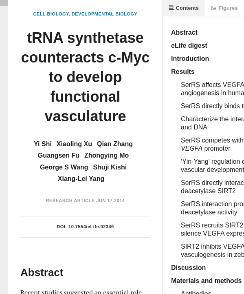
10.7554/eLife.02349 (91, 226)
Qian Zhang (115, 143)
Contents (184, 8)
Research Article (70, 200)
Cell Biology (51, 13)
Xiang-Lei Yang (81, 178)
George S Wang (64, 167)
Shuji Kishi (110, 167)
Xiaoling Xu (74, 143)
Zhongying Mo (106, 155)
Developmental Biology (105, 13)
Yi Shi (43, 143)
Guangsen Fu (58, 155)
